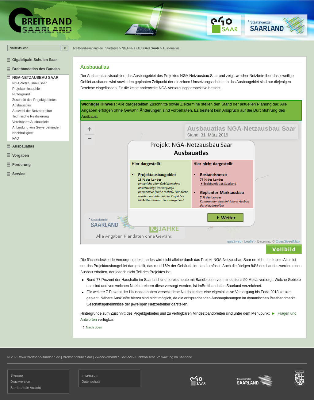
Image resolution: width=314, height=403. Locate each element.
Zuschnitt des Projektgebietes (34, 100)
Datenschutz (91, 381)
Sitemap (16, 375)
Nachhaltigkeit (22, 133)
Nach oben (94, 327)
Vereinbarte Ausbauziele (30, 122)
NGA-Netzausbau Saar (29, 83)
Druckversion (20, 381)
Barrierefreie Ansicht (25, 388)
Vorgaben (20, 155)
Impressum (90, 375)
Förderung (21, 165)
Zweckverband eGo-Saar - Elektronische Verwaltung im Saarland (143, 357)
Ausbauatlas (21, 105)
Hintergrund (21, 94)
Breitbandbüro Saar (77, 357)
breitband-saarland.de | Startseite (95, 48)
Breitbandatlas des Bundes (36, 69)
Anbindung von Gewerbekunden (36, 127)
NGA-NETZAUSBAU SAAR (35, 77)
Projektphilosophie (26, 88)
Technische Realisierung (30, 116)
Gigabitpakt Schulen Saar (34, 60)
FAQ (15, 138)
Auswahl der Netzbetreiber (32, 111)
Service (18, 174)
